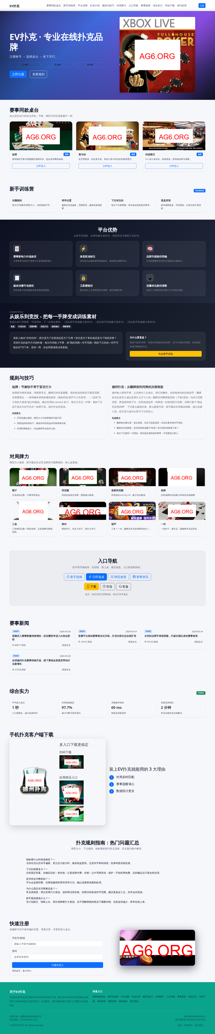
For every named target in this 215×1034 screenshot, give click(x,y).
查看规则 (38, 74)
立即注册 (18, 74)
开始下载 (170, 5)
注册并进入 (58, 965)
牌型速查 (118, 577)
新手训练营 (69, 5)
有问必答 (182, 5)
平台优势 (83, 5)
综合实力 (158, 5)
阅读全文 (66, 645)
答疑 (107, 586)
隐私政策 (112, 1001)
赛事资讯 (140, 577)
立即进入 (41, 166)
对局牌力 (121, 5)
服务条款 (123, 1001)
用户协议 (134, 1001)
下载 (91, 586)
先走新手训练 (165, 353)
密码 (14, 951)
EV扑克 (14, 6)
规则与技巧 (108, 5)
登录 (194, 5)
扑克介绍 (95, 5)
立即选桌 (96, 577)
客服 (123, 586)
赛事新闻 (145, 5)
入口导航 (133, 5)
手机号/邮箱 (18, 938)
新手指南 (74, 577)
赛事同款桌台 (53, 5)
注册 (202, 5)
